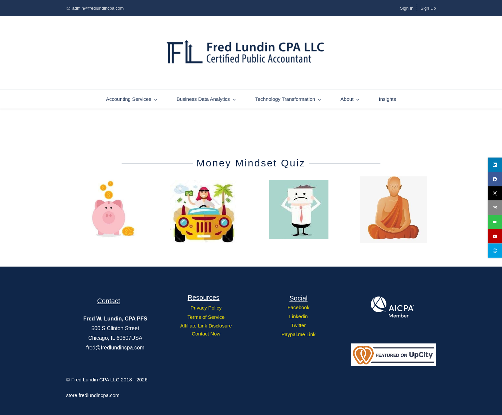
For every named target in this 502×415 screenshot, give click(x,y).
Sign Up (428, 8)
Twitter (298, 324)
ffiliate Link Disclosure (208, 324)
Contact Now (206, 332)
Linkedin (298, 315)
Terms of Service (206, 316)
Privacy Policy (206, 307)
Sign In (406, 8)
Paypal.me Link (298, 333)
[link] (108, 179)
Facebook (298, 306)
